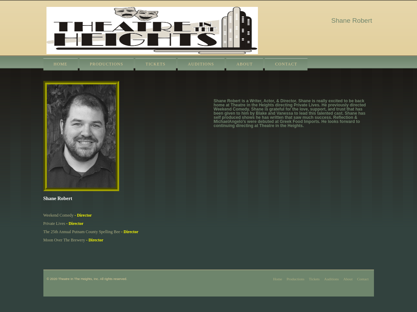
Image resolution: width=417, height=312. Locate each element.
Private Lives (54, 223)
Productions (106, 64)
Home (60, 64)
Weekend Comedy (58, 215)
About (245, 64)
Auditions (201, 64)
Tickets (156, 64)
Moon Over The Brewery (64, 240)
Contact (286, 64)
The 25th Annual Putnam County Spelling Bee (81, 231)
